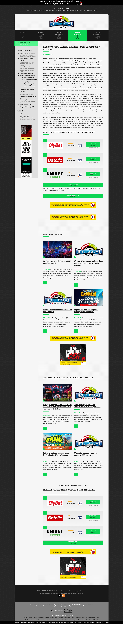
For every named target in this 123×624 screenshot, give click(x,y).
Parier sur (92, 144)
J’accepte (107, 622)
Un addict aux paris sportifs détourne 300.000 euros (85, 454)
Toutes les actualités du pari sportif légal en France (73, 485)
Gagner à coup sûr (29, 84)
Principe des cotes (29, 77)
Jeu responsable (72, 593)
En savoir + (99, 622)
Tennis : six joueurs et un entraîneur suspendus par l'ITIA (87, 405)
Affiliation (64, 593)
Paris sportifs (73, 185)
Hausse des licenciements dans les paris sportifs (57, 310)
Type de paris (27, 82)
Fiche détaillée (92, 148)
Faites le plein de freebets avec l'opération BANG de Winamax (56, 454)
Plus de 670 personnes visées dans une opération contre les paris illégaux (88, 263)
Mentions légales (45, 593)
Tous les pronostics (73, 195)
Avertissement (55, 593)
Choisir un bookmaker (30, 79)
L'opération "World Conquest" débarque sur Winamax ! (86, 310)
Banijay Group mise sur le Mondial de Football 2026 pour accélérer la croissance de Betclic (57, 406)
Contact (80, 593)
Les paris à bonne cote (30, 86)
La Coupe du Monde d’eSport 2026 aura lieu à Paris (57, 262)
